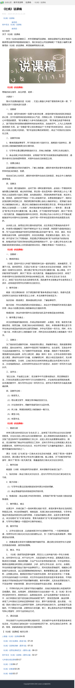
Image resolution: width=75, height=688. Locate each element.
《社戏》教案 (7, 674)
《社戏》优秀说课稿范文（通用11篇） (17, 650)
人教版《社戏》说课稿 (11, 636)
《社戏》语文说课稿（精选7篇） (15, 641)
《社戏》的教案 (8, 669)
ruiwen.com (41, 684)
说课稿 (28, 2)
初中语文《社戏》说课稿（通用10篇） (17, 655)
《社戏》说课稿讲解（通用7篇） (15, 646)
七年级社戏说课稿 (9, 660)
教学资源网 (18, 2)
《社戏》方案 (7, 664)
